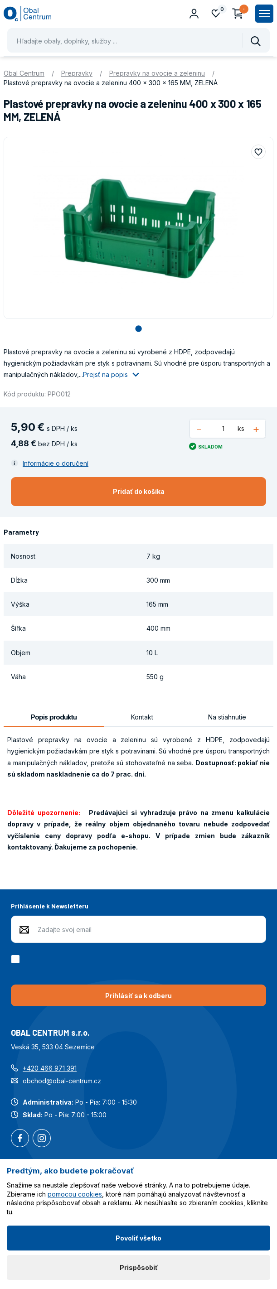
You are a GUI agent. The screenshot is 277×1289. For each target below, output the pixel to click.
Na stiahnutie (227, 717)
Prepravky (76, 73)
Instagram (42, 1139)
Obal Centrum (24, 73)
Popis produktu (54, 717)
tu (9, 1212)
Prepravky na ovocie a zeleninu (157, 73)
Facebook (20, 1139)
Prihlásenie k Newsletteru (49, 906)
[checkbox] (17, 959)
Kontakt (142, 717)
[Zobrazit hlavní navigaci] (264, 14)
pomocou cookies (75, 1194)
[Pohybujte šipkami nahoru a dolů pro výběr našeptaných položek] (138, 40)
